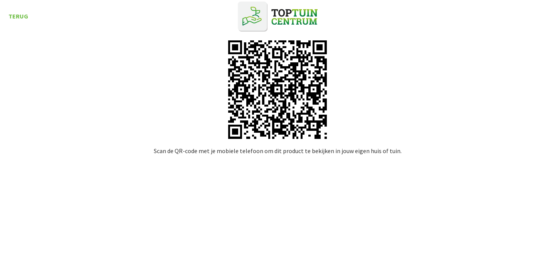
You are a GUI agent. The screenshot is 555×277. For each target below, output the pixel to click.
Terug (18, 16)
